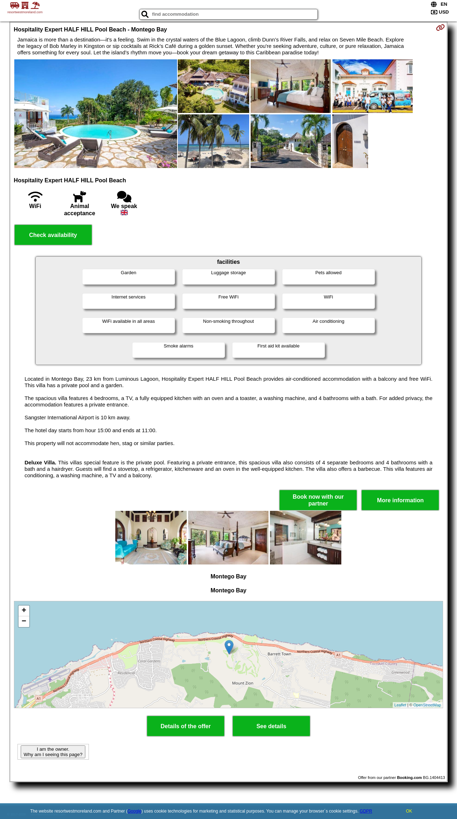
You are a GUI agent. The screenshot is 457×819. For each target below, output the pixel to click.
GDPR (366, 811)
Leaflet (400, 705)
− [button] (23, 621)
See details (271, 726)
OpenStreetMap (427, 705)
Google (134, 811)
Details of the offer (186, 726)
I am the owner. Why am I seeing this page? (53, 751)
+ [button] (23, 611)
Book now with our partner (318, 500)
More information (400, 500)
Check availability (53, 235)
